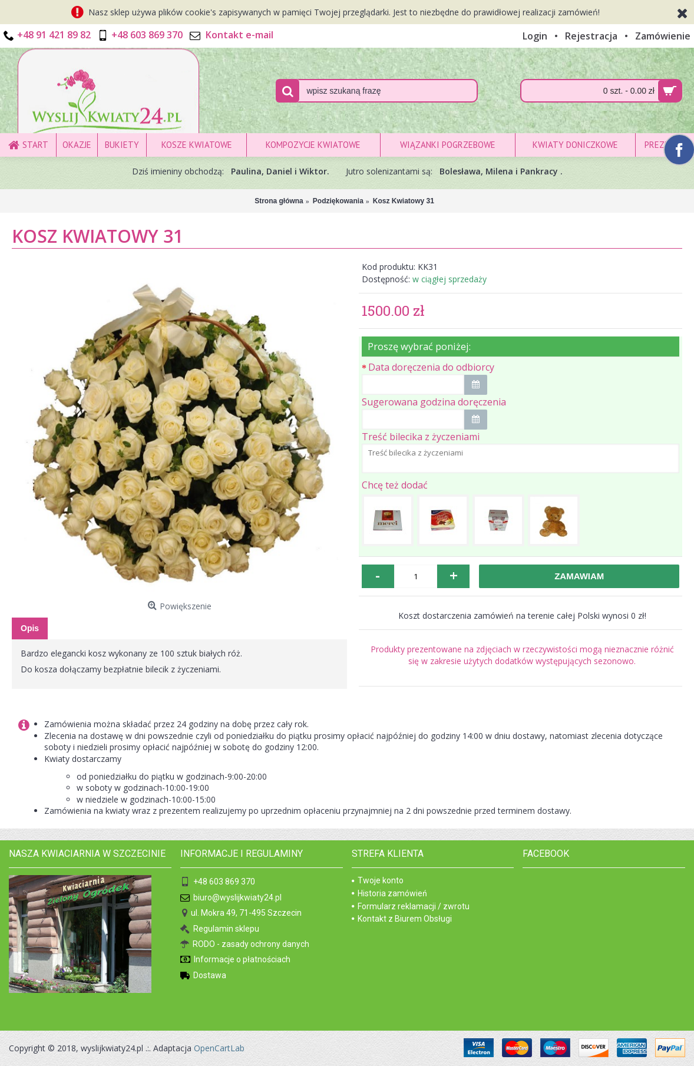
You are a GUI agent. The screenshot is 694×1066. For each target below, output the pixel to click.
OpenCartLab (219, 1048)
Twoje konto (378, 880)
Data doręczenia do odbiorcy (431, 367)
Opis (30, 628)
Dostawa (203, 976)
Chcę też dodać (395, 484)
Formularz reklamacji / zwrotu (411, 906)
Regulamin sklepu (219, 929)
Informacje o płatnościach (235, 960)
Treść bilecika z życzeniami (421, 436)
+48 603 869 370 (217, 882)
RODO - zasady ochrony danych (244, 945)
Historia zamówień (389, 893)
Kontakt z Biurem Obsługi (402, 918)
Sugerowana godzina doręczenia (434, 401)
